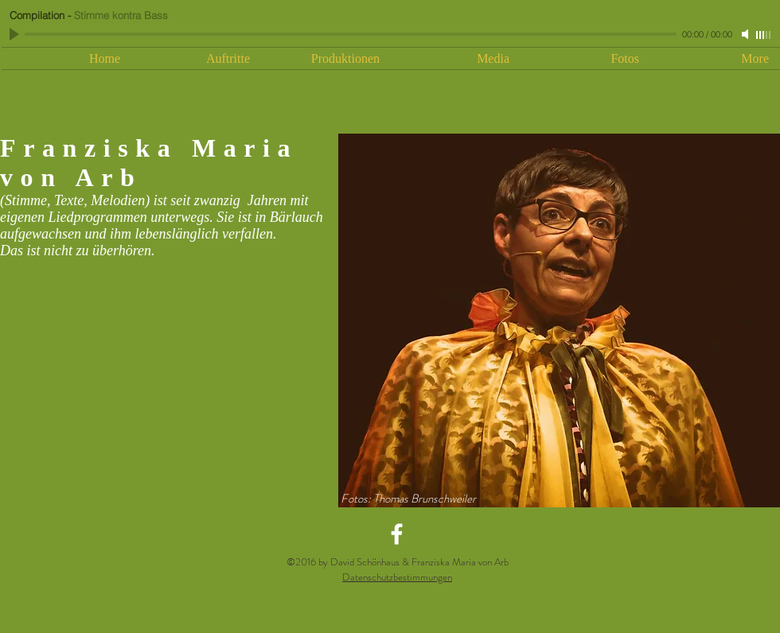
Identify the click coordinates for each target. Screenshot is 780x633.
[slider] (764, 35)
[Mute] (747, 34)
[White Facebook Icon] (397, 534)
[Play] (16, 34)
